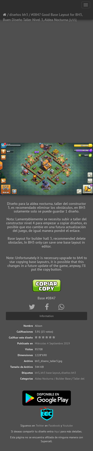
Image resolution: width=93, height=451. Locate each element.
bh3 (37, 372)
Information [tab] (47, 316)
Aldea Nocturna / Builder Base (53, 378)
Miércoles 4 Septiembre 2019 (52, 343)
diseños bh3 (18, 14)
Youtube (68, 425)
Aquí (57, 431)
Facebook (54, 425)
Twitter (40, 425)
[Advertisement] (46, 92)
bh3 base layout (50, 372)
